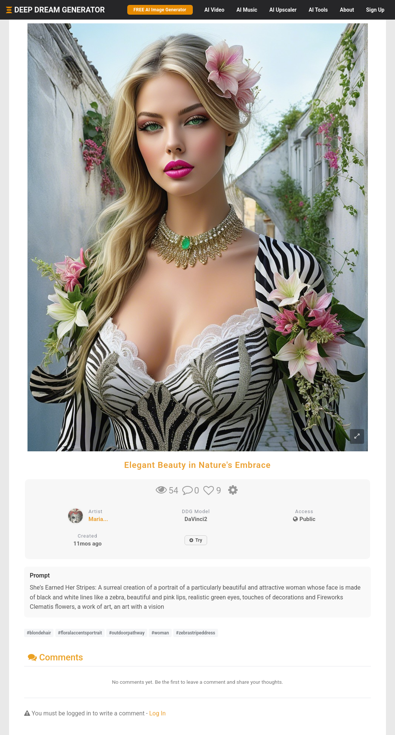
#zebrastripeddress (195, 633)
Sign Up (375, 10)
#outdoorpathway (126, 633)
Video (214, 10)
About (347, 10)
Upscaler (282, 10)
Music (246, 10)
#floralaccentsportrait (80, 633)
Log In (157, 713)
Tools (318, 10)
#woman (160, 633)
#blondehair (39, 633)
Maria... (98, 519)
